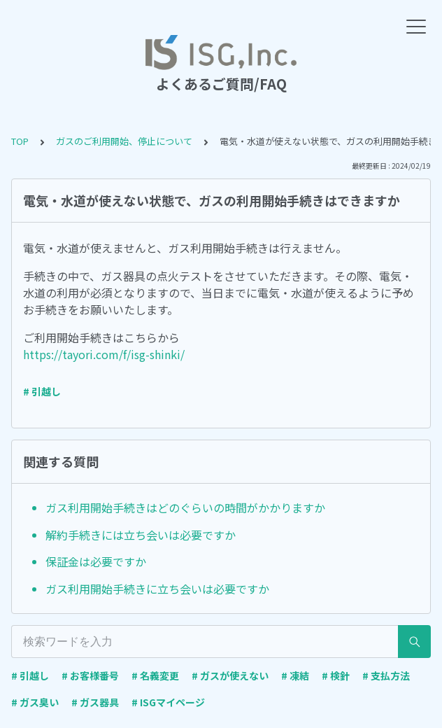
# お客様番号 (90, 675)
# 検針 (336, 675)
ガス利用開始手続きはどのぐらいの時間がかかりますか (185, 507)
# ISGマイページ (168, 702)
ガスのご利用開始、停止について (124, 141)
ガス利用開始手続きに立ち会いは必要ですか (157, 588)
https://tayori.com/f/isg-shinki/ (104, 354)
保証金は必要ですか (95, 561)
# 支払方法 (386, 675)
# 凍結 (295, 675)
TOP (20, 141)
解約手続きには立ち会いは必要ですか (140, 534)
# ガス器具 (95, 702)
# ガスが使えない (230, 675)
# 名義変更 (155, 675)
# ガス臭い (35, 702)
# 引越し (42, 391)
